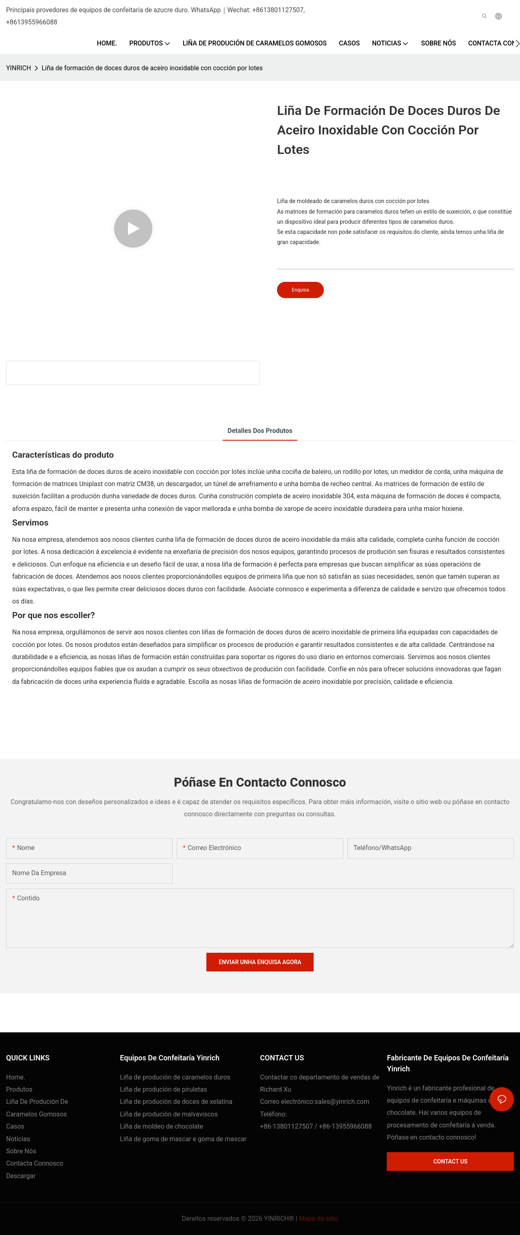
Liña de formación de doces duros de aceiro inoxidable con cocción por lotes (151, 68)
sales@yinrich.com (342, 1101)
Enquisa (300, 290)
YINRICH (18, 68)
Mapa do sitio (318, 1218)
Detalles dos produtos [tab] (260, 431)
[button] (518, 43)
